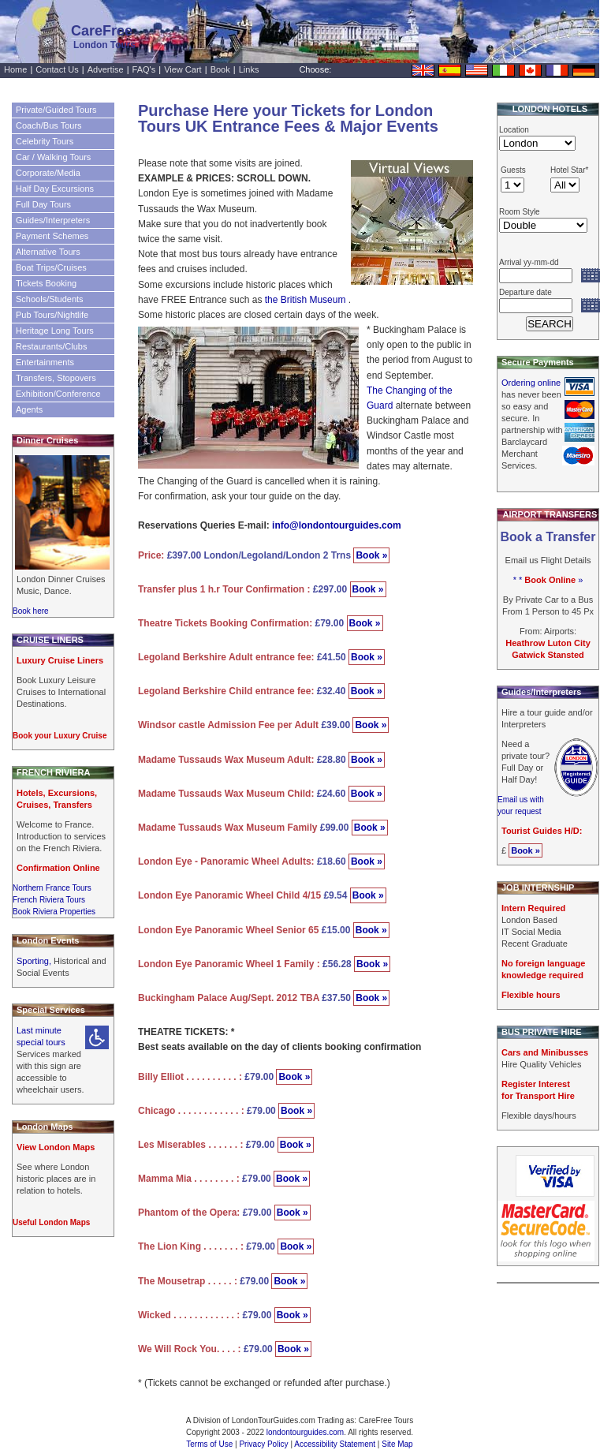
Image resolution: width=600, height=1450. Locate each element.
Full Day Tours (43, 204)
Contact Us (56, 69)
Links (249, 69)
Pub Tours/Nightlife (52, 315)
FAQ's (144, 69)
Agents (29, 409)
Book (220, 69)
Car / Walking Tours (53, 157)
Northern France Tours (52, 888)
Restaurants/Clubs (52, 346)
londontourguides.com (305, 1432)
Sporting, (35, 961)
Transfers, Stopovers (56, 378)
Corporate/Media (48, 173)
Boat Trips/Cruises (51, 267)
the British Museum (305, 299)
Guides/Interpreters (53, 220)
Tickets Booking (46, 283)
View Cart (182, 69)
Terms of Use (209, 1444)
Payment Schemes (52, 236)
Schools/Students (50, 299)
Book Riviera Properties (54, 911)
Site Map (397, 1444)
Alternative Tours (48, 251)
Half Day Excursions (55, 188)
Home (15, 69)
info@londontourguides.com (336, 525)
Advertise (106, 69)
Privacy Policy (263, 1444)
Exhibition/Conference (58, 393)
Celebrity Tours (44, 141)
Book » (371, 555)
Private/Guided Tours (56, 109)
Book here (31, 611)
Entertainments (45, 362)
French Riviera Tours (49, 899)
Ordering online (531, 382)
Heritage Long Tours (55, 330)
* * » (548, 580)
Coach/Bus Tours (49, 125)
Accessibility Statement (334, 1444)
